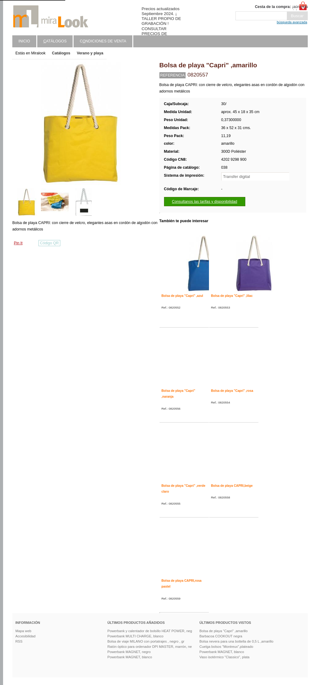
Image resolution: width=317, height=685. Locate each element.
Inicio (24, 41)
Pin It (18, 243)
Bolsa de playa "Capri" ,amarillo (223, 631)
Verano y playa (90, 53)
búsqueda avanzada (292, 22)
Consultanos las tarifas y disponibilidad (204, 201)
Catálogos (61, 53)
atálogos (55, 41)
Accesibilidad (25, 636)
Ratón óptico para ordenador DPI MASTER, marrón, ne (149, 646)
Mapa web (23, 631)
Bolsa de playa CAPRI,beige (232, 485)
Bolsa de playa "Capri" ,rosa (232, 390)
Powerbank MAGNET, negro (129, 652)
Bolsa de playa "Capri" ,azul (182, 295)
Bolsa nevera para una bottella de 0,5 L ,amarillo (236, 641)
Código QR (49, 243)
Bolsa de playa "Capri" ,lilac (232, 295)
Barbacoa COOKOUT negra (220, 636)
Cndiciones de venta (103, 41)
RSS (18, 641)
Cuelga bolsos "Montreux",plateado (226, 646)
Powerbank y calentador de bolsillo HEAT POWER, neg (149, 631)
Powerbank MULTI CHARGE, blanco (135, 636)
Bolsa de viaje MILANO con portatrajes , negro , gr (145, 641)
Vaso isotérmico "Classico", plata (224, 657)
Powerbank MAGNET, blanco (129, 657)
